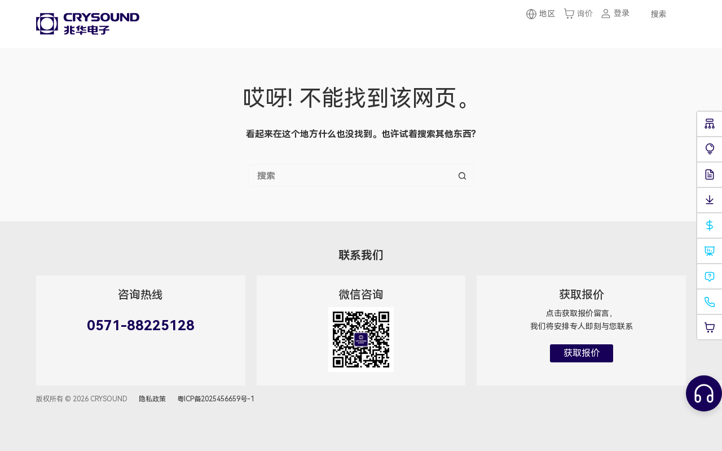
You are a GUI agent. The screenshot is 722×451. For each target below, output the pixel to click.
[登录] (614, 13)
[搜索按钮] (462, 175)
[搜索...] (349, 175)
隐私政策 (152, 399)
